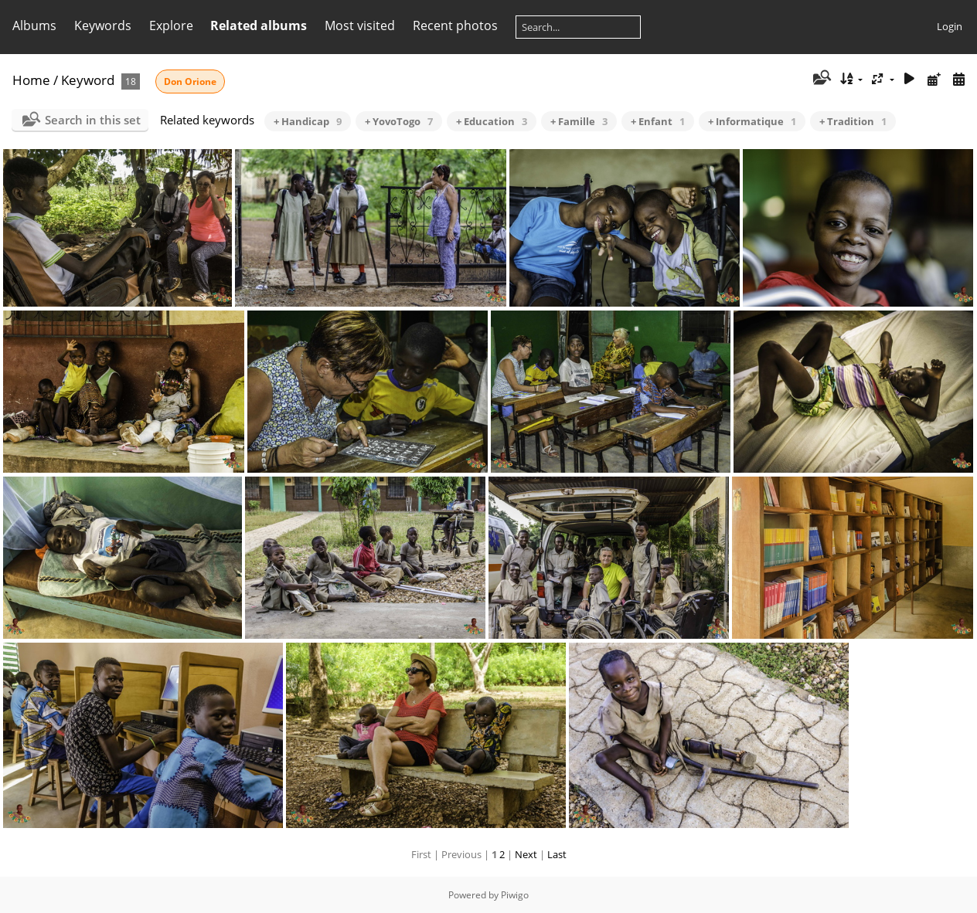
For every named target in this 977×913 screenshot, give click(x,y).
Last (557, 854)
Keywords (102, 25)
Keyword (87, 80)
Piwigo (515, 894)
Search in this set (93, 119)
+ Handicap (308, 121)
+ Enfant (658, 121)
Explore (171, 25)
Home (31, 80)
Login (949, 26)
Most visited (360, 25)
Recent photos (455, 25)
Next (526, 854)
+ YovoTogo (399, 121)
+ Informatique (752, 121)
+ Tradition (853, 121)
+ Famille (579, 121)
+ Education (491, 121)
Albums (34, 25)
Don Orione (190, 81)
